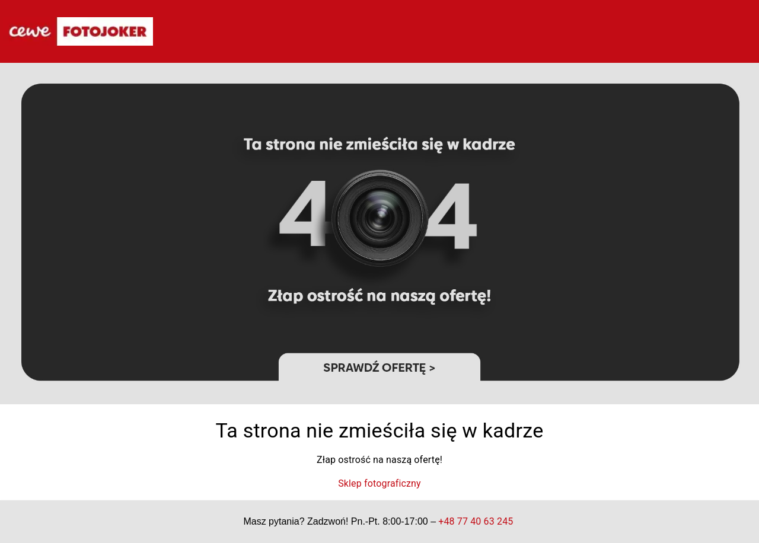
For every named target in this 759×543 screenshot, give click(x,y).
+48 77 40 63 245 (476, 521)
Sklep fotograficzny (379, 483)
